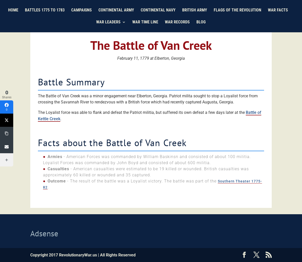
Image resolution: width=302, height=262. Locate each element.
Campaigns (81, 10)
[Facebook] (6, 107)
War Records (177, 22)
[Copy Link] (6, 133)
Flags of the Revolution (237, 10)
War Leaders (108, 22)
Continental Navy (158, 10)
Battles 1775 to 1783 (45, 10)
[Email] (6, 146)
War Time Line (145, 22)
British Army (194, 10)
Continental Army (116, 10)
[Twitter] (6, 120)
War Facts (278, 10)
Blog (201, 22)
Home (13, 10)
